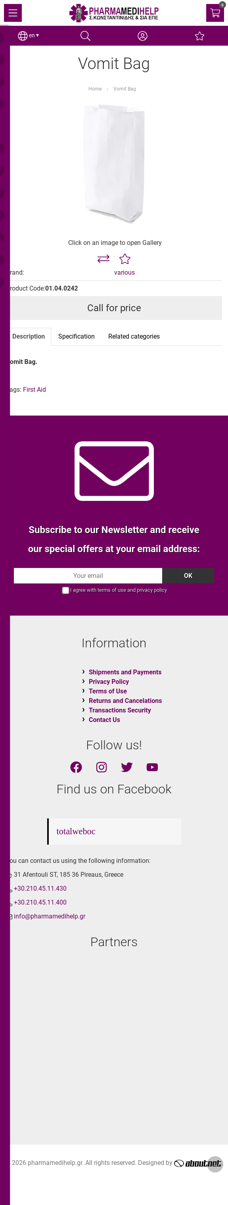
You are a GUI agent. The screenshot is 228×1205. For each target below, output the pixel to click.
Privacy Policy (109, 681)
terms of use (112, 590)
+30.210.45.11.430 (40, 888)
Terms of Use (108, 691)
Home (95, 89)
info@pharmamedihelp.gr (49, 916)
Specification (76, 336)
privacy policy (152, 590)
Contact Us (104, 720)
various (124, 272)
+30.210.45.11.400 (40, 902)
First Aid (34, 389)
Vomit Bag (124, 89)
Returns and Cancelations (125, 701)
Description (28, 336)
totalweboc (76, 831)
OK (188, 575)
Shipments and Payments (125, 672)
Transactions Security (120, 710)
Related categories (134, 336)
